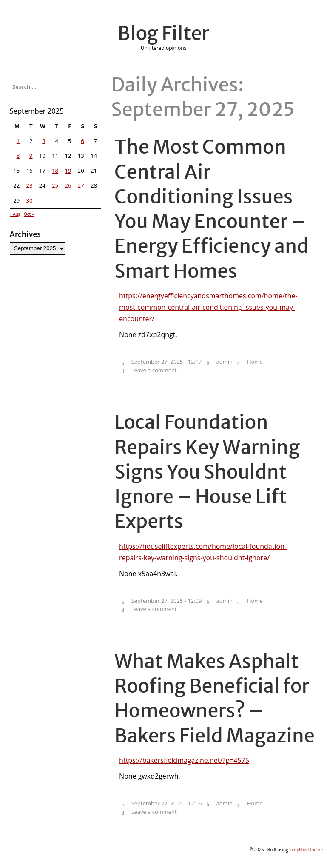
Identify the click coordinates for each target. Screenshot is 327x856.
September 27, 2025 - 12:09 (166, 601)
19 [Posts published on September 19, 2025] (68, 170)
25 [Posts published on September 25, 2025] (55, 185)
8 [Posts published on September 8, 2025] (18, 156)
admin (224, 361)
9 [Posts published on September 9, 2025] (31, 156)
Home (255, 361)
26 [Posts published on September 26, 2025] (68, 185)
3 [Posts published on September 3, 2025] (43, 141)
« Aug (15, 214)
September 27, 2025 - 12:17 (166, 361)
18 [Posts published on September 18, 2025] (55, 170)
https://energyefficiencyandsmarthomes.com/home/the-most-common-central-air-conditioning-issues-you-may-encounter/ (208, 307)
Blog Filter (164, 33)
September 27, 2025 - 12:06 (166, 803)
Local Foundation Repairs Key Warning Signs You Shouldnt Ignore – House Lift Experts (207, 471)
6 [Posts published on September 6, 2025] (82, 141)
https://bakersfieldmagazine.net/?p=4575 (184, 760)
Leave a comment (154, 370)
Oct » (29, 214)
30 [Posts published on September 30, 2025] (29, 200)
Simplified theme (306, 850)
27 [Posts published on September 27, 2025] (81, 185)
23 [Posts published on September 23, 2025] (29, 185)
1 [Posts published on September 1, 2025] (18, 141)
